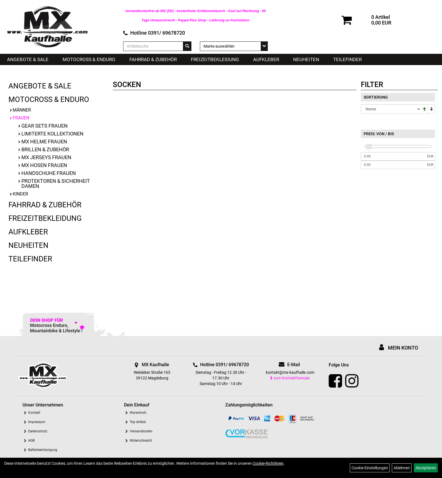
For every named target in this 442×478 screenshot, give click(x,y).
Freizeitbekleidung (215, 59)
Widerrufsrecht (141, 441)
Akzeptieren (426, 468)
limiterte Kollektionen (52, 134)
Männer (22, 110)
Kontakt (34, 413)
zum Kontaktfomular (290, 378)
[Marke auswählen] (234, 46)
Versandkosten (141, 431)
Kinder (20, 194)
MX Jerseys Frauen (46, 157)
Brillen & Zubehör (45, 149)
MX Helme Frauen (44, 141)
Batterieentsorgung (42, 450)
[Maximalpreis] (393, 165)
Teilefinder (347, 59)
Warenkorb (138, 413)
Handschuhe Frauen (48, 173)
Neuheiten (306, 59)
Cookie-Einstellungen (370, 468)
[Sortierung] (391, 109)
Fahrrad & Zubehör (153, 59)
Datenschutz (37, 431)
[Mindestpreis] (393, 156)
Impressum (36, 422)
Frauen (21, 118)
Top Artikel (138, 422)
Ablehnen (402, 468)
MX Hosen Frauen (44, 165)
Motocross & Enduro (89, 59)
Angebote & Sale (27, 59)
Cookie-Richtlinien (268, 463)
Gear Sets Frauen (44, 126)
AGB (31, 441)
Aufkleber (266, 59)
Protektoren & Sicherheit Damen (55, 183)
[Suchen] (187, 46)
